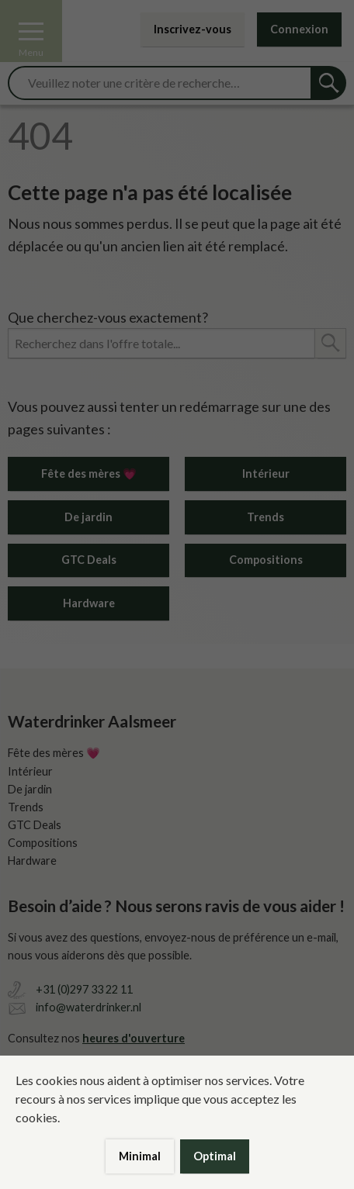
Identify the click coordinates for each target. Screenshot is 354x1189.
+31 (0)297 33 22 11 (84, 989)
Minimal (140, 1156)
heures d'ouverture (133, 1038)
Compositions (266, 559)
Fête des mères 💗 (89, 473)
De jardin (88, 517)
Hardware (89, 603)
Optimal (214, 1156)
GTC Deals (88, 559)
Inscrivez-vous (192, 29)
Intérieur (266, 473)
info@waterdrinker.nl (88, 1007)
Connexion (299, 29)
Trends (265, 517)
